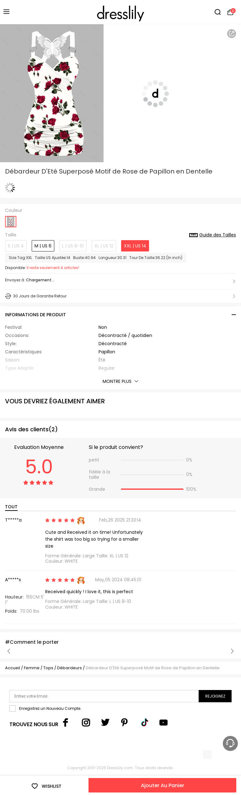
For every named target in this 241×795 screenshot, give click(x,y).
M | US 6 (43, 246)
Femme (32, 668)
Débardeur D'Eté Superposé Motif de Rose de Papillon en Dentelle (153, 668)
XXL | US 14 (135, 246)
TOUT (11, 507)
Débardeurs (69, 668)
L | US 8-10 (73, 246)
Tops (48, 668)
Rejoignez (215, 696)
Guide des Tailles (212, 235)
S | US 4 (16, 246)
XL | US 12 (103, 246)
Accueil (12, 668)
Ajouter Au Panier (162, 785)
